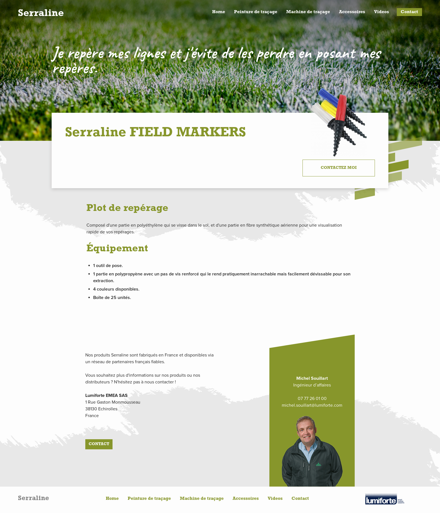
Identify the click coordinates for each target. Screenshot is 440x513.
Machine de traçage (308, 12)
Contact (409, 12)
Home (218, 12)
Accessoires (352, 12)
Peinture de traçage (255, 12)
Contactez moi (339, 168)
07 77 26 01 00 (312, 398)
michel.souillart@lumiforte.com (312, 405)
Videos (381, 12)
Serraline (41, 13)
